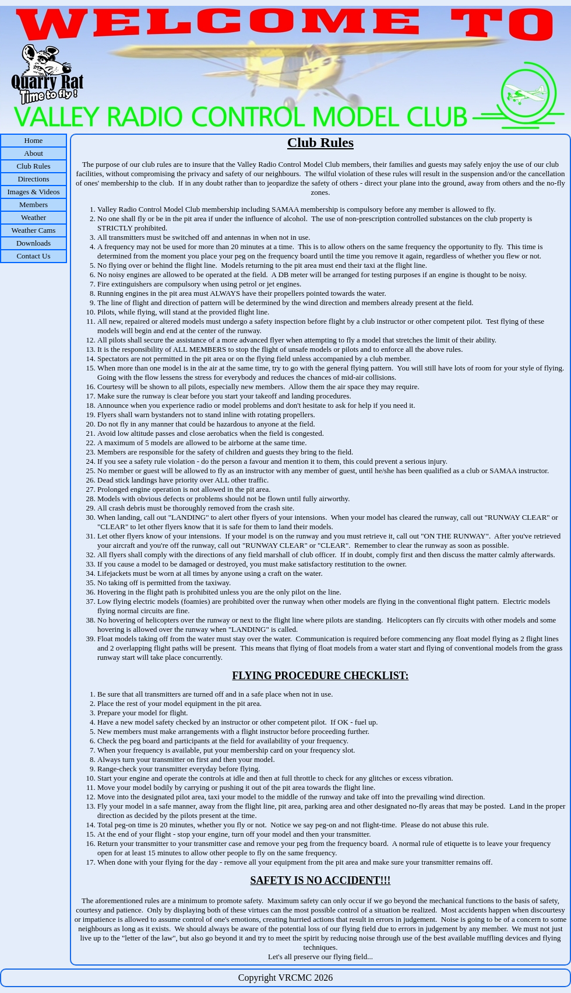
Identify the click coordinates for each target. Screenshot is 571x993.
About (33, 153)
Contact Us (33, 255)
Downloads (33, 243)
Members (33, 204)
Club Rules (33, 166)
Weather (33, 217)
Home (33, 140)
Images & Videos (34, 191)
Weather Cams (34, 230)
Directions (33, 178)
